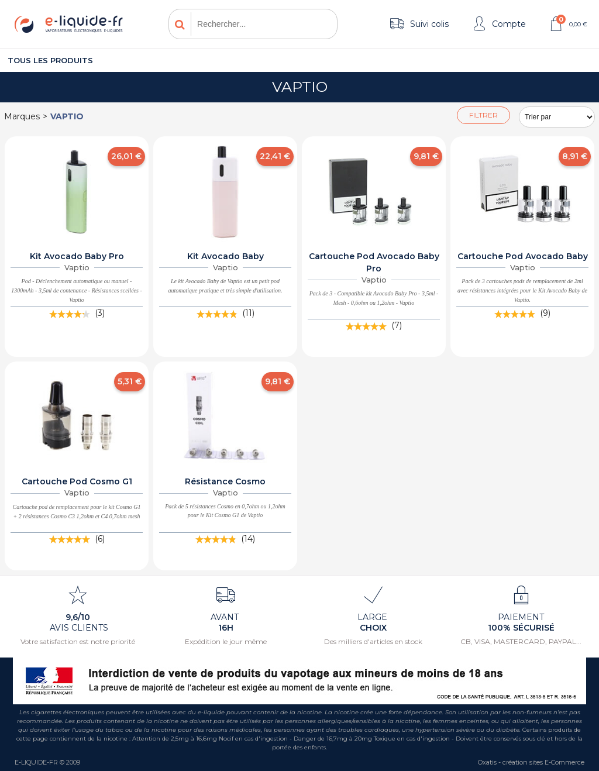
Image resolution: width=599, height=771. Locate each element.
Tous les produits (50, 60)
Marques (22, 116)
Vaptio (67, 116)
